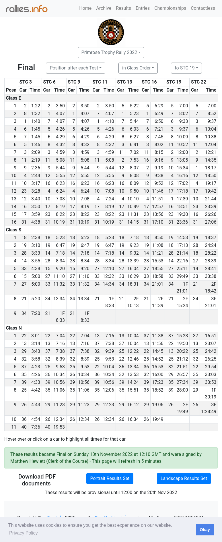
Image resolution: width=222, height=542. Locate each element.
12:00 (182, 152)
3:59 (35, 214)
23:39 (210, 206)
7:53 (134, 160)
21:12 (182, 359)
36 (121, 366)
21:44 (210, 199)
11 (171, 144)
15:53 (157, 261)
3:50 (60, 106)
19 (171, 237)
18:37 (210, 237)
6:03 (134, 129)
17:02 (182, 183)
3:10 (35, 245)
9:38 (159, 175)
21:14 (182, 253)
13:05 (182, 160)
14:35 (210, 160)
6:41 (134, 144)
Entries (143, 8)
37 (146, 335)
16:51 (210, 335)
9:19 (159, 168)
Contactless (203, 8)
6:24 (60, 191)
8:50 (159, 237)
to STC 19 (184, 68)
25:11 (182, 268)
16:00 (157, 374)
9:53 (109, 359)
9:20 (60, 268)
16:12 (133, 404)
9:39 (109, 351)
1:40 (35, 121)
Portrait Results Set (109, 478)
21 (195, 284)
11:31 (133, 214)
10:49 (133, 206)
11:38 (157, 335)
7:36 (35, 427)
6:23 (60, 183)
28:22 (210, 253)
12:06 (108, 390)
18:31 (133, 284)
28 (195, 245)
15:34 (182, 168)
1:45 (35, 129)
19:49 (157, 419)
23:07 (210, 343)
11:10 (59, 276)
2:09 (35, 152)
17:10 (157, 222)
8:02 (183, 113)
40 (24, 427)
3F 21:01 (210, 302)
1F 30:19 (210, 393)
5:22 (134, 106)
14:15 (133, 222)
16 (146, 160)
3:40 (35, 199)
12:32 (108, 276)
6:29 (159, 106)
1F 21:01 (182, 287)
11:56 (157, 343)
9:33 (183, 121)
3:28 (35, 191)
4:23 (35, 366)
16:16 (182, 175)
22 (24, 335)
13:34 (59, 298)
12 (121, 168)
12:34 (59, 419)
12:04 (210, 144)
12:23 (108, 404)
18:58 (157, 276)
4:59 (60, 152)
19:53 (59, 427)
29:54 (210, 366)
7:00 (183, 106)
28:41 (210, 268)
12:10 (108, 268)
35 (24, 374)
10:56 (59, 382)
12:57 (157, 206)
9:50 (134, 191)
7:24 (109, 199)
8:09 (134, 183)
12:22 (133, 351)
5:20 (35, 298)
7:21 (159, 129)
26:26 (210, 214)
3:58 (35, 359)
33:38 (210, 276)
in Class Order (136, 68)
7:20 (35, 313)
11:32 (59, 284)
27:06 (210, 222)
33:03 (210, 374)
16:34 (133, 419)
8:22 (60, 214)
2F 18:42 (210, 287)
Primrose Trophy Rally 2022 (109, 52)
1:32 (35, 113)
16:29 (133, 276)
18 (24, 237)
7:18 (134, 237)
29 (24, 351)
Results (123, 8)
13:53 (133, 374)
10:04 (210, 129)
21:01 (157, 284)
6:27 (134, 137)
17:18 (182, 191)
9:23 (134, 245)
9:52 (159, 183)
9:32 (134, 253)
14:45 (157, 351)
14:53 (182, 237)
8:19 (60, 206)
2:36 (35, 168)
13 (97, 335)
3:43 (35, 351)
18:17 (210, 168)
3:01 (35, 335)
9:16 (159, 160)
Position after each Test (74, 68)
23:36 (182, 222)
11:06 (59, 390)
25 (121, 351)
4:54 (35, 419)
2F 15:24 (182, 302)
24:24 (210, 245)
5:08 (60, 160)
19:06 (157, 404)
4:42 (35, 390)
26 (24, 404)
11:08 (157, 245)
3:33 (35, 253)
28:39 (210, 261)
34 (97, 284)
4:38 (35, 222)
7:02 (134, 152)
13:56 (157, 214)
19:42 (210, 191)
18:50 (210, 175)
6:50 (159, 121)
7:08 (109, 191)
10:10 (133, 199)
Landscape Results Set (184, 478)
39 (24, 382)
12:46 (133, 359)
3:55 (35, 261)
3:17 (35, 183)
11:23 (59, 404)
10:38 (210, 137)
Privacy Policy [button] (23, 533)
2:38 (35, 237)
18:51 (182, 206)
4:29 (60, 137)
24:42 (210, 351)
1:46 (35, 144)
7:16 (109, 335)
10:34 (59, 374)
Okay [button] (205, 529)
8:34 (60, 261)
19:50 (182, 343)
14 (47, 253)
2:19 (35, 160)
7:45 (159, 137)
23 (24, 191)
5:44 (134, 121)
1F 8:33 (109, 302)
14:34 (108, 284)
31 (24, 222)
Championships (170, 8)
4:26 (60, 129)
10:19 (59, 222)
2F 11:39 (157, 302)
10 (171, 168)
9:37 (211, 121)
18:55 (157, 268)
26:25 (210, 359)
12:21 (210, 152)
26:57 (182, 374)
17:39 (182, 199)
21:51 (182, 366)
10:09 (182, 137)
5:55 (60, 175)
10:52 (182, 144)
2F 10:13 (133, 302)
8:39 (60, 359)
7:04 (60, 335)
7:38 (109, 343)
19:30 (182, 214)
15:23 (182, 335)
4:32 (60, 144)
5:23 (134, 113)
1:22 (35, 106)
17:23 (157, 382)
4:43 (35, 404)
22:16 (182, 261)
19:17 (210, 183)
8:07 (134, 168)
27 (195, 261)
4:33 (35, 382)
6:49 (159, 113)
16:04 (133, 268)
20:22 (182, 351)
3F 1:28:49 (209, 408)
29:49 (182, 276)
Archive (103, 8)
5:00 (35, 276)
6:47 (60, 245)
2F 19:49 (182, 408)
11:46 (157, 191)
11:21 (157, 253)
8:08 (134, 175)
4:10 (109, 121)
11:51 (157, 199)
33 (24, 268)
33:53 (210, 382)
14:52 (157, 359)
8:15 (159, 152)
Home (85, 8)
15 (47, 268)
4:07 (60, 113)
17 (171, 191)
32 (97, 351)
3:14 (35, 343)
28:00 (182, 390)
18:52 (157, 390)
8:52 (211, 113)
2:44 (35, 175)
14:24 (133, 382)
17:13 (182, 245)
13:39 (133, 261)
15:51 (133, 390)
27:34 (182, 382)
